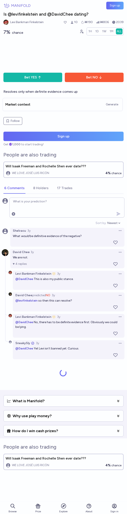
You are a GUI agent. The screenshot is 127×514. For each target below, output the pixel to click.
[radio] (90, 31)
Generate (112, 104)
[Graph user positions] (81, 31)
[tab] (14, 188)
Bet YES (32, 77)
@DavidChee (24, 279)
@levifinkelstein (26, 300)
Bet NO (94, 77)
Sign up (115, 5)
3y (29, 231)
